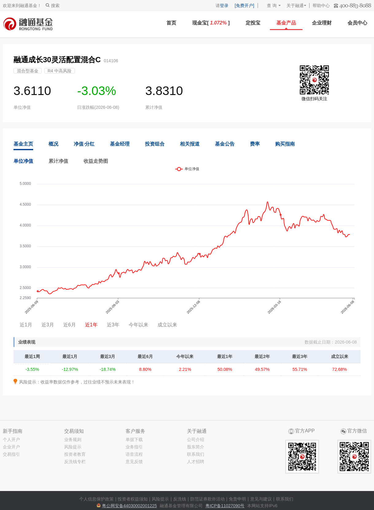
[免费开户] (244, 5)
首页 (171, 22)
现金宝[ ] (211, 22)
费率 (255, 144)
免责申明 (237, 499)
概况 (53, 144)
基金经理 (120, 144)
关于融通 (295, 5)
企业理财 (322, 22)
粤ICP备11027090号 (225, 505)
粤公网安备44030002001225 (129, 505)
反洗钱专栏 (75, 461)
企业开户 (11, 446)
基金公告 (225, 144)
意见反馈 (134, 461)
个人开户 (11, 439)
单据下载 (134, 439)
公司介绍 (195, 439)
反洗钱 (179, 499)
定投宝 (253, 22)
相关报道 (190, 144)
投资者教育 (75, 454)
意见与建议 (261, 499)
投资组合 (155, 144)
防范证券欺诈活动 (207, 499)
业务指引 (134, 446)
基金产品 (286, 22)
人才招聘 (195, 461)
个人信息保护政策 (96, 499)
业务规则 (72, 439)
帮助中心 (321, 5)
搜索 (53, 5)
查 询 (269, 5)
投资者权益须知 (133, 499)
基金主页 (23, 144)
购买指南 (285, 144)
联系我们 (195, 454)
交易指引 (11, 454)
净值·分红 (84, 144)
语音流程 (134, 454)
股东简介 (195, 446)
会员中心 (357, 22)
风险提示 (72, 446)
